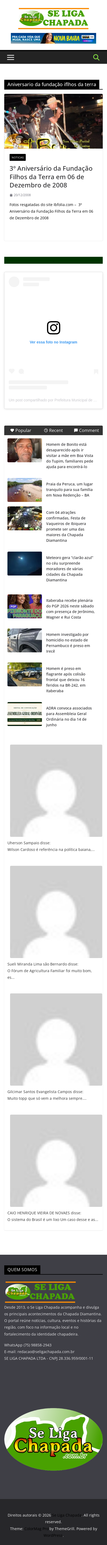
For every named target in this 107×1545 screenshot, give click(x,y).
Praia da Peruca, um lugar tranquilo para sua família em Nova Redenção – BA (69, 489)
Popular (20, 430)
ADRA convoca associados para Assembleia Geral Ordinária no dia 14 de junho (69, 716)
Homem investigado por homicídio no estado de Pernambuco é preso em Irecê (68, 643)
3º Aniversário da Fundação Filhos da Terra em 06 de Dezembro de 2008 (51, 176)
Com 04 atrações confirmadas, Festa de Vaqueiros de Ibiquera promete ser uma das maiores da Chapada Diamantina (66, 526)
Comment (86, 430)
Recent (53, 430)
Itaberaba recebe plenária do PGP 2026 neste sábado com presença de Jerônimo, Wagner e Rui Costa (70, 609)
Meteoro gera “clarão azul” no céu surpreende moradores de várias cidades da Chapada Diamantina (69, 568)
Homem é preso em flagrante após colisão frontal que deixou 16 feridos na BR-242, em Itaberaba (65, 679)
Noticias (18, 157)
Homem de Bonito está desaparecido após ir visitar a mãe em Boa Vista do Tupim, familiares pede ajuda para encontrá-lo (69, 455)
